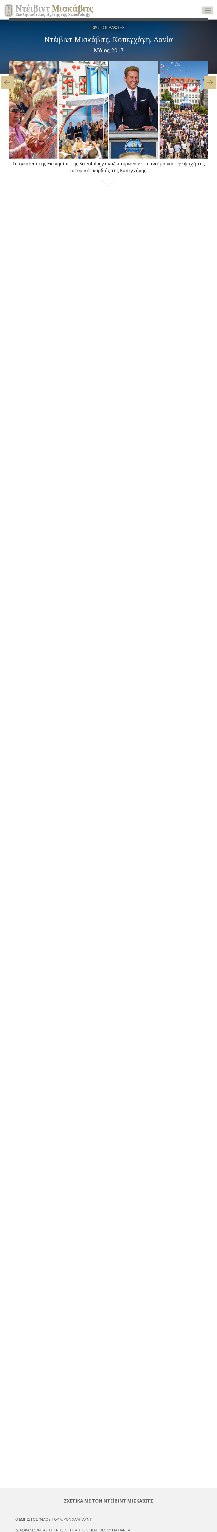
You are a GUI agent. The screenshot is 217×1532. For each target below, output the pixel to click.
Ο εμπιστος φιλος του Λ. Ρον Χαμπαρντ (53, 1519)
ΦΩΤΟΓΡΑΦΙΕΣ (109, 27)
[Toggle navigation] (207, 10)
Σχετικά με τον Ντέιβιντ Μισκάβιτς (108, 1501)
